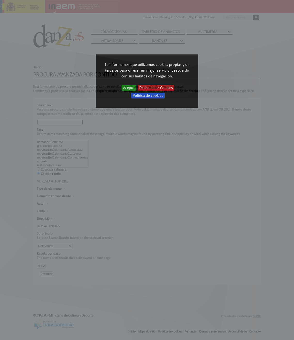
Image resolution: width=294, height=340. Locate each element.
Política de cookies (148, 95)
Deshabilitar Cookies (156, 88)
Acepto (128, 88)
